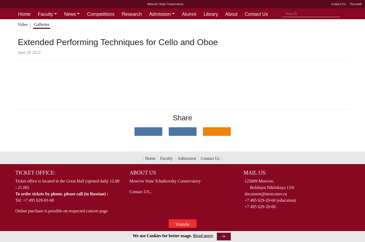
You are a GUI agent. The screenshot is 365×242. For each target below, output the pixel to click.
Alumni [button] (189, 14)
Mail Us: (255, 173)
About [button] (231, 14)
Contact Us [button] (256, 14)
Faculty (166, 158)
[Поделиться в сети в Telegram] (183, 131)
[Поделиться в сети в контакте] (148, 131)
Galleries (41, 24)
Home (150, 158)
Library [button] (210, 14)
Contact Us (210, 158)
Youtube (182, 224)
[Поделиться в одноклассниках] (217, 131)
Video (22, 24)
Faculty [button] (45, 14)
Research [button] (132, 14)
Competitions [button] (101, 14)
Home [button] (24, 14)
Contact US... (140, 191)
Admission (187, 158)
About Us (142, 173)
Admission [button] (160, 14)
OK (224, 236)
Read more (203, 235)
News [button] (70, 14)
